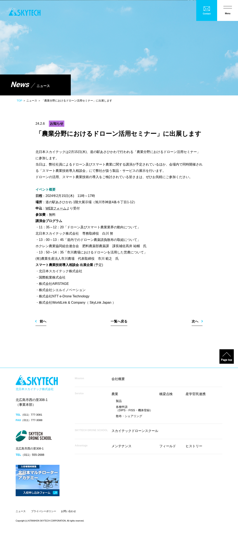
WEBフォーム (56, 208)
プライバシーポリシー (43, 511)
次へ (195, 321)
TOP (19, 100)
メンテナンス (121, 446)
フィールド (167, 446)
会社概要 (118, 379)
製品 (119, 401)
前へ (43, 321)
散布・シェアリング (129, 416)
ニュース (21, 511)
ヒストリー (194, 446)
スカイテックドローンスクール (134, 431)
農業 (114, 394)
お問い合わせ (68, 511)
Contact (206, 14)
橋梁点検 (166, 394)
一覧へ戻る (119, 321)
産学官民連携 (196, 394)
